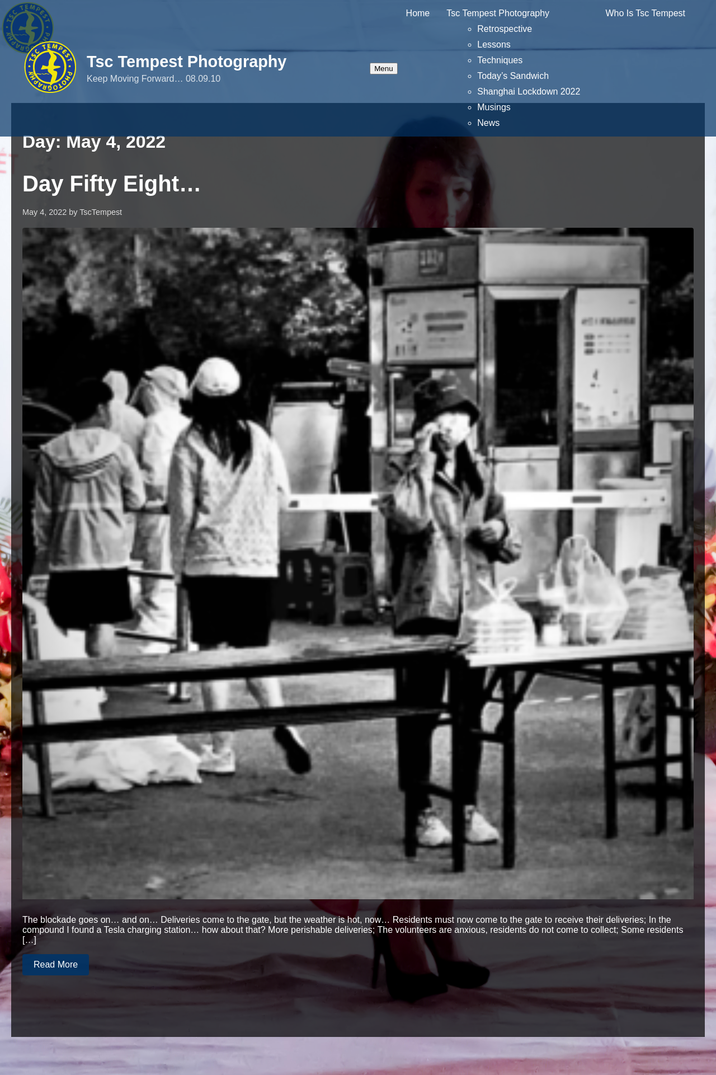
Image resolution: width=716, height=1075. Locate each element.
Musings (494, 107)
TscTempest (100, 212)
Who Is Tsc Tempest (645, 13)
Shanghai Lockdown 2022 (528, 91)
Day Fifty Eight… (111, 183)
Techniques (499, 60)
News (488, 123)
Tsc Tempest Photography (186, 62)
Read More (56, 964)
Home (418, 13)
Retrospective (504, 29)
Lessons (494, 44)
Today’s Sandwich (513, 76)
